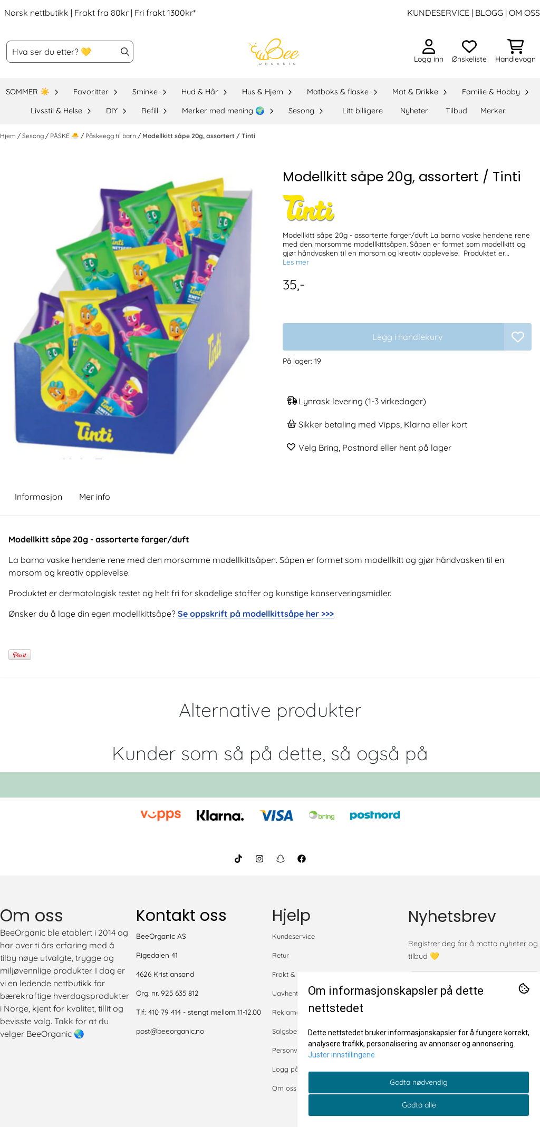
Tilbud (456, 110)
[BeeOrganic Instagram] (259, 858)
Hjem (8, 136)
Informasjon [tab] (38, 496)
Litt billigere (362, 110)
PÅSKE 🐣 (65, 136)
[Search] (125, 51)
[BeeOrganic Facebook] (301, 858)
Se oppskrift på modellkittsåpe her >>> (256, 613)
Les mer (296, 261)
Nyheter (414, 110)
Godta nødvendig (419, 1082)
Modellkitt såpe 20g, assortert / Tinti (198, 136)
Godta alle (419, 1105)
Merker (493, 110)
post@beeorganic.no (170, 1030)
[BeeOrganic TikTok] (238, 858)
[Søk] (69, 52)
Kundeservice (293, 936)
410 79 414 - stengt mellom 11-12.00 (204, 1011)
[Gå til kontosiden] (429, 52)
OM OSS (524, 12)
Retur (280, 955)
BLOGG (488, 12)
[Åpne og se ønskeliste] (469, 52)
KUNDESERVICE (438, 12)
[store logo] (273, 51)
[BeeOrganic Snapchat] (280, 858)
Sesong (33, 136)
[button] (518, 337)
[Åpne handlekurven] (515, 52)
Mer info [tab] (94, 496)
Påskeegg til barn (111, 136)
